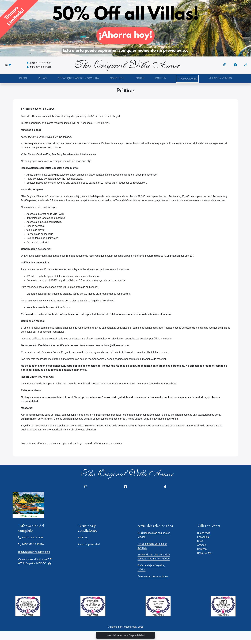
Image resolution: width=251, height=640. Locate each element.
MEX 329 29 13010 (39, 67)
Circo (200, 541)
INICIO (23, 78)
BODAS (139, 78)
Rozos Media (130, 626)
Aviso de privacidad (89, 544)
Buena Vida (203, 533)
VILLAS (42, 78)
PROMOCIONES (187, 78)
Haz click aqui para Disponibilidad (125, 635)
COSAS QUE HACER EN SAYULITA (78, 78)
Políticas (82, 537)
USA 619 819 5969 (39, 63)
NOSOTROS (117, 78)
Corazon (202, 549)
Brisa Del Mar (204, 553)
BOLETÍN (160, 78)
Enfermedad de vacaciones (153, 576)
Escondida (203, 537)
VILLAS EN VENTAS (220, 78)
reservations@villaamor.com (34, 551)
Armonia (202, 545)
